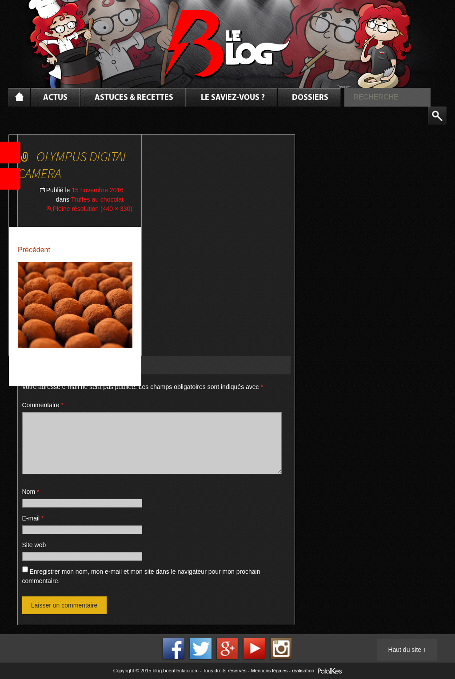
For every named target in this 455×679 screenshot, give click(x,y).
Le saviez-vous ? (233, 98)
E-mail (33, 518)
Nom (31, 491)
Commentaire (43, 405)
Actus (55, 98)
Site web (34, 544)
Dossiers (310, 98)
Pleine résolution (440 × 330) (92, 208)
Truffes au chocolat (97, 199)
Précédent (34, 250)
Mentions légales (269, 670)
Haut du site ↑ (407, 649)
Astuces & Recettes (134, 98)
